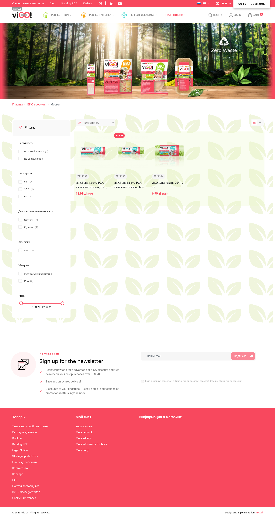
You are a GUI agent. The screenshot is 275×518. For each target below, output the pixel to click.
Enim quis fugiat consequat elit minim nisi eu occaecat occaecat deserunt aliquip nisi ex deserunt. (193, 381)
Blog (52, 3)
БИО (29, 250)
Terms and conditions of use (30, 426)
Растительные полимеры (39, 273)
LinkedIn (111, 3)
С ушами (31, 227)
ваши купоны (84, 426)
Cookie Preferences (24, 498)
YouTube (120, 4)
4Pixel (259, 512)
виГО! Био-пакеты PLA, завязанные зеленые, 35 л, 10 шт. (91, 185)
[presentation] (164, 368)
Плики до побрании (24, 462)
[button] (251, 15)
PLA (28, 281)
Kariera (87, 3)
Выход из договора (24, 432)
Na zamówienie (34, 158)
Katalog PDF (69, 3)
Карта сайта (20, 468)
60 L (28, 196)
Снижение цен (174, 15)
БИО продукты (36, 104)
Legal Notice (20, 450)
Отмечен (31, 219)
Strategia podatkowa (25, 456)
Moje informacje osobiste (91, 444)
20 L (28, 182)
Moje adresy (83, 438)
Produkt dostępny (36, 151)
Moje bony (82, 450)
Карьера (17, 474)
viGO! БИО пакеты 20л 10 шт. (167, 185)
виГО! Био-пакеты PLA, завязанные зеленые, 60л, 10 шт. (131, 185)
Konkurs (17, 438)
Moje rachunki (84, 432)
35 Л (29, 189)
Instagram (100, 3)
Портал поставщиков (25, 486)
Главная (17, 104)
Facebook (105, 3)
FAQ (14, 480)
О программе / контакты (28, 3)
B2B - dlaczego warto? (26, 492)
